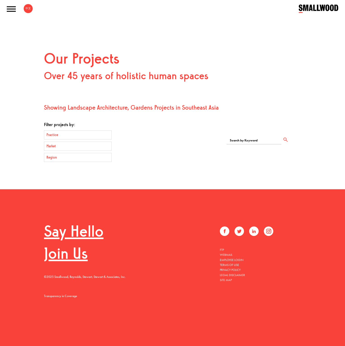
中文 (28, 8)
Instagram (268, 231)
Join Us (66, 255)
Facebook (224, 231)
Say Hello (74, 233)
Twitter (239, 231)
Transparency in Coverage (60, 296)
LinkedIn (254, 231)
